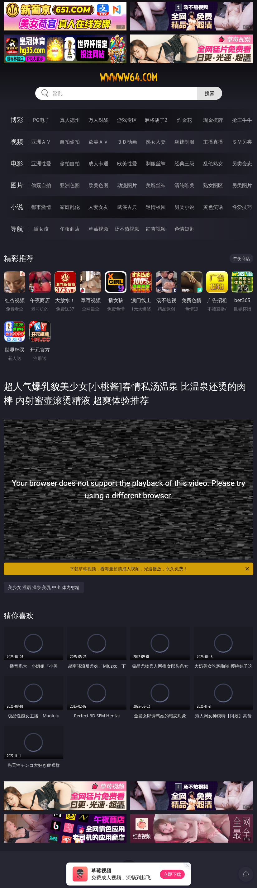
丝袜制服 (184, 141)
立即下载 (172, 874)
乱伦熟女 (213, 163)
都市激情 (41, 207)
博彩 (17, 120)
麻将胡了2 (156, 120)
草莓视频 (98, 228)
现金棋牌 (213, 120)
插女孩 (41, 228)
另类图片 (242, 185)
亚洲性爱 (41, 163)
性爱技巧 (242, 207)
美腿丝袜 (156, 185)
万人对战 (98, 120)
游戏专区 (127, 120)
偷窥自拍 (41, 185)
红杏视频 (156, 228)
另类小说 (184, 207)
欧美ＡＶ (98, 141)
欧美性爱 (127, 163)
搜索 (210, 93)
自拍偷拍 (70, 141)
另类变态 (242, 163)
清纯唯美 (184, 185)
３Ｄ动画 (127, 141)
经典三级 (184, 163)
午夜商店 (70, 228)
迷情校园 (156, 207)
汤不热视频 (127, 228)
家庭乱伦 (70, 207)
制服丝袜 (156, 163)
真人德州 (70, 120)
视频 (17, 141)
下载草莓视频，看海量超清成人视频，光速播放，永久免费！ (160, 569)
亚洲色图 (70, 185)
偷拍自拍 (70, 163)
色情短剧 (184, 228)
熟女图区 (213, 185)
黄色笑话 (213, 207)
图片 (17, 185)
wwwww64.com (129, 77)
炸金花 (184, 120)
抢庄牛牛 (242, 120)
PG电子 (41, 120)
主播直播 (213, 141)
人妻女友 (98, 207)
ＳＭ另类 (242, 141)
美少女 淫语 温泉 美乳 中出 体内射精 (43, 587)
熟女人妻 (156, 141)
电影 (17, 163)
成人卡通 (98, 163)
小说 (17, 207)
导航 (17, 228)
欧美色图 (98, 185)
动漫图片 (127, 185)
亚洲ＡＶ (41, 141)
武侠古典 (127, 207)
